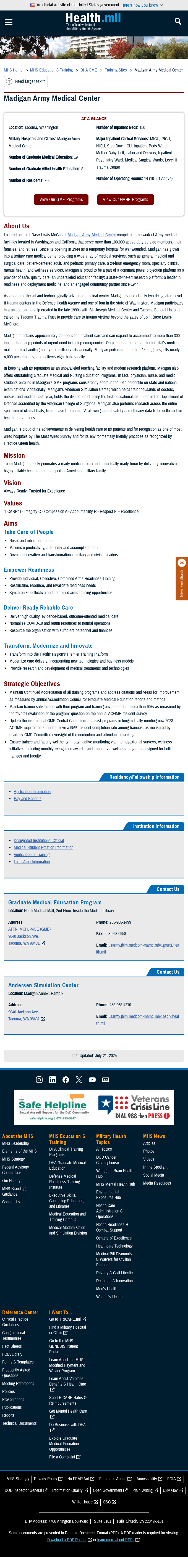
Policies (8, 1391)
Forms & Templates (18, 1362)
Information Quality (67, 1490)
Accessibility (147, 1479)
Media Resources (157, 1183)
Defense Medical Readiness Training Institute (64, 1182)
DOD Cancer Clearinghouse (107, 1160)
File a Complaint (62, 1457)
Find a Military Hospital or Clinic (67, 1330)
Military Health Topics (111, 1139)
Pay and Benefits (27, 798)
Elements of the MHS (19, 1151)
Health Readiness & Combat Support (112, 1227)
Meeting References (18, 1383)
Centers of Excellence (114, 1238)
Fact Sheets (12, 1346)
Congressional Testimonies (13, 1335)
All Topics (104, 1149)
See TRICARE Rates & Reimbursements (68, 1400)
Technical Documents (19, 1423)
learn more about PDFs (115, 1540)
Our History (11, 1180)
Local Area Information (32, 862)
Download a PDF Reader (67, 1540)
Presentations (13, 1399)
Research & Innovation (114, 1281)
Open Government (107, 1490)
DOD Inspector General (23, 1490)
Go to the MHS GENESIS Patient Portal (63, 1346)
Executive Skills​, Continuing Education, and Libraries (66, 1201)
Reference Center (20, 1312)
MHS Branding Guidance (13, 1191)
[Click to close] (182, 563)
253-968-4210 (120, 1005)
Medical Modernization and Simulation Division (68, 1230)
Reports (8, 1415)
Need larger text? (25, 81)
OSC (107, 1502)
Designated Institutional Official (39, 840)
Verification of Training (31, 854)
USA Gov (170, 1490)
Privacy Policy (45, 1479)
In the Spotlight (155, 1167)
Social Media (153, 1175)
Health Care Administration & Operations (109, 1211)
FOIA (171, 1479)
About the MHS (17, 1136)
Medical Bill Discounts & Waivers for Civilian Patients (114, 1259)
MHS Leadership (15, 1143)
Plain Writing (142, 1490)
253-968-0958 (115, 933)
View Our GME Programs (61, 199)
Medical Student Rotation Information (43, 847)
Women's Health (109, 1297)
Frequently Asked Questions (16, 1372)
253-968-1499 (120, 922)
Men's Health (106, 1289)
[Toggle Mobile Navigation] (8, 22)
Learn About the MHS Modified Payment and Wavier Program (67, 1365)
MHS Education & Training (67, 1139)
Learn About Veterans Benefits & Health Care (67, 1381)
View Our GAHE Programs (125, 199)
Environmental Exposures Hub (108, 1194)
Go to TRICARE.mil (65, 1319)
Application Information (32, 792)
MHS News (154, 1136)
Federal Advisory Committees (15, 1169)
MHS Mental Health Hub (115, 1184)
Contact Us (11, 1202)
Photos (149, 1151)
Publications (12, 1407)
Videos (148, 1159)
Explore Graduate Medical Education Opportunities (64, 1444)
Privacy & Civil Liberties (115, 1273)
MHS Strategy (13, 1159)
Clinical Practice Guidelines (15, 1322)
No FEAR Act (78, 1479)
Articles (149, 1143)
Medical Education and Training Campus (67, 1216)
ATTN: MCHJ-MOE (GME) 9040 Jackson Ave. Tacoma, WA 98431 (29, 936)
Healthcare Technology (114, 1246)
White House (82, 1502)
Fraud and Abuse (112, 1479)
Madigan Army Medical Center (92, 235)
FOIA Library (12, 1354)
